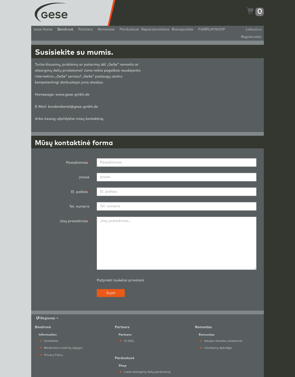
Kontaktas (49, 341)
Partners (85, 29)
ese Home (43, 29)
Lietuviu (253, 29)
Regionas (47, 318)
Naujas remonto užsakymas (221, 341)
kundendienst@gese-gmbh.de (73, 106)
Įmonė (84, 177)
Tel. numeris (79, 206)
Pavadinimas (77, 162)
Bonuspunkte (182, 29)
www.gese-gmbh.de (72, 94)
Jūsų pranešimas (73, 221)
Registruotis (251, 37)
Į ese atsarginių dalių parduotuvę (145, 372)
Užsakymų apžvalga (216, 348)
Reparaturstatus (155, 29)
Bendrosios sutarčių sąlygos (61, 348)
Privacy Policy (51, 355)
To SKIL (127, 341)
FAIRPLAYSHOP (211, 29)
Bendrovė (65, 29)
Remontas (106, 29)
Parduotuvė (129, 29)
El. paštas (79, 192)
